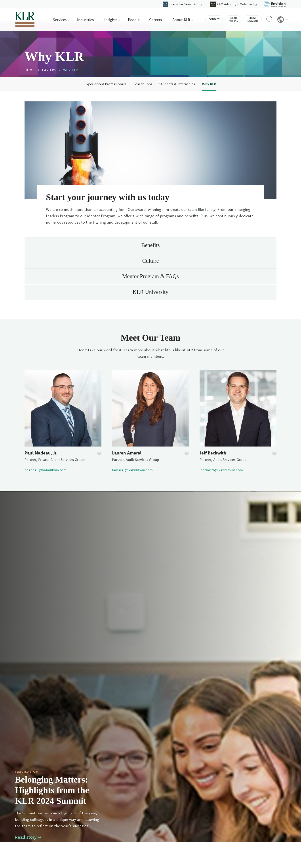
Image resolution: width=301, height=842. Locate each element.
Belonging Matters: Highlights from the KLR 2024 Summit (52, 790)
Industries (87, 19)
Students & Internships (177, 84)
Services (61, 19)
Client (233, 19)
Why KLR (70, 70)
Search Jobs (142, 84)
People (134, 19)
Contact (214, 19)
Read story (28, 837)
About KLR (182, 19)
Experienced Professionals (105, 84)
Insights (112, 19)
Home (29, 70)
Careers (157, 19)
